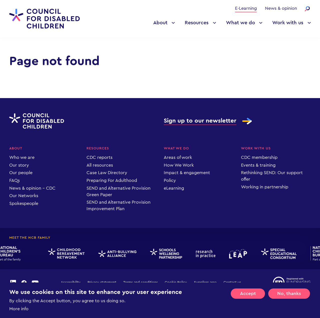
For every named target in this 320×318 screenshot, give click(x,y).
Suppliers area (205, 282)
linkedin (13, 282)
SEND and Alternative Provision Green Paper (118, 191)
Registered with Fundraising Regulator (292, 282)
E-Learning (246, 8)
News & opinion (281, 8)
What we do (240, 22)
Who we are (21, 157)
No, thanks (289, 298)
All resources (99, 165)
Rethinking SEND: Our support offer (272, 175)
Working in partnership (264, 187)
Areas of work (178, 157)
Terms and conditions (140, 282)
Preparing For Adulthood (111, 180)
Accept (248, 298)
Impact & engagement (187, 172)
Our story (19, 165)
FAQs (14, 180)
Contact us (232, 282)
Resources (196, 22)
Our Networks (23, 195)
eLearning (174, 188)
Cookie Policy (176, 282)
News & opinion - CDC (32, 188)
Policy (170, 180)
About (160, 22)
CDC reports (99, 157)
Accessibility (70, 282)
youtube (35, 282)
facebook (24, 282)
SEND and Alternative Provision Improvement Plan (118, 205)
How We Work (179, 165)
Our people (20, 172)
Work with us (287, 22)
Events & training (258, 165)
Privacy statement (102, 282)
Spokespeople (23, 203)
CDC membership (259, 157)
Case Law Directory (106, 172)
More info (18, 314)
